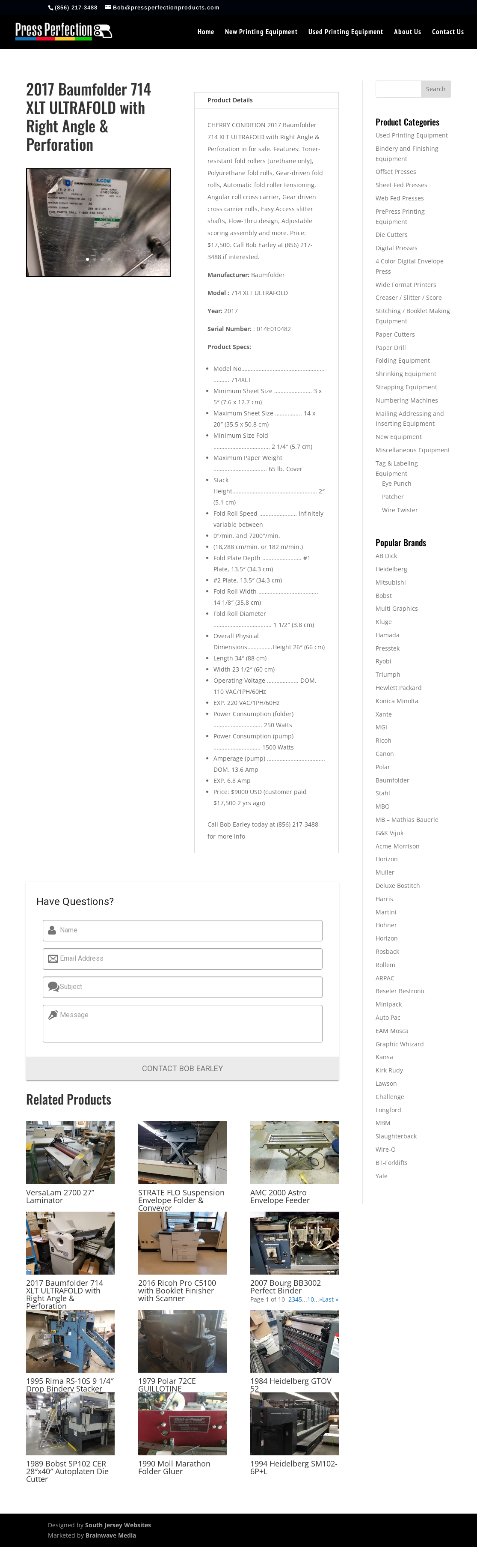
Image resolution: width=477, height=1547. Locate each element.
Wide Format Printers (406, 285)
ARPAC (385, 978)
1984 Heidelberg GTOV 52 (291, 1385)
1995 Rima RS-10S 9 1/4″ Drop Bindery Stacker (69, 1385)
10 (310, 1299)
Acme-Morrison (398, 846)
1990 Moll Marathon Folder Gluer (174, 1467)
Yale (382, 1176)
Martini (386, 912)
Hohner (386, 925)
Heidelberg (391, 569)
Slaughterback (396, 1136)
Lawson (386, 1083)
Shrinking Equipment (406, 374)
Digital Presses (397, 248)
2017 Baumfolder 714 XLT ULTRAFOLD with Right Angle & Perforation (64, 1294)
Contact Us (448, 32)
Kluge (384, 622)
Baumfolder (392, 780)
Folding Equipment (403, 360)
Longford (388, 1110)
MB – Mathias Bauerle (407, 819)
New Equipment (399, 437)
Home (206, 32)
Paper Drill (391, 347)
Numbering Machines (407, 400)
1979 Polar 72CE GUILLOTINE (167, 1385)
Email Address (79, 958)
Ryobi (383, 661)
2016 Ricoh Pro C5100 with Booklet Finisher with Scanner (177, 1290)
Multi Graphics (397, 608)
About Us (407, 32)
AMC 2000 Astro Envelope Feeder (280, 1196)
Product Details (230, 100)
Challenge (390, 1097)
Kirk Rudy (389, 1070)
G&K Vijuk (389, 833)
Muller (385, 872)
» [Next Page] (320, 1299)
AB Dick (386, 556)
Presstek (388, 648)
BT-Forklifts (392, 1163)
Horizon (387, 859)
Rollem (385, 965)
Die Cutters (392, 234)
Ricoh (383, 740)
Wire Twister (400, 510)
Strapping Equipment (406, 387)
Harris (384, 899)
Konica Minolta (397, 701)
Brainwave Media (111, 1535)
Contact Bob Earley (182, 1068)
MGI (381, 727)
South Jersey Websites (118, 1525)
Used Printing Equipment (345, 32)
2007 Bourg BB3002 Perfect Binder (285, 1287)
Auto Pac (388, 1017)
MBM (383, 1123)
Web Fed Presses (400, 198)
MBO (383, 806)
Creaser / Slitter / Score (409, 297)
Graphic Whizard (400, 1044)
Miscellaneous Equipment (413, 450)
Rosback (387, 951)
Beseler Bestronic (401, 991)
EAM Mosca (392, 1031)
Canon (385, 754)
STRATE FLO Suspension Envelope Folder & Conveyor (181, 1200)
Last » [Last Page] (330, 1299)
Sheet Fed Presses (401, 185)
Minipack (389, 1004)
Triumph (388, 674)
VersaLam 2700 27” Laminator (60, 1196)
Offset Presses (396, 171)
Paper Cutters (395, 334)
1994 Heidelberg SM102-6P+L (294, 1467)
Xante (384, 714)
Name (65, 930)
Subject (68, 987)
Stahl (383, 793)
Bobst (384, 595)
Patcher (393, 497)
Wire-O (386, 1149)
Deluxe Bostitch (398, 885)
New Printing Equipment (261, 32)
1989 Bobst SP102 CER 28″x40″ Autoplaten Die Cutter (67, 1471)
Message (71, 1015)
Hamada (388, 635)
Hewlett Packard (399, 688)
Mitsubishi (391, 582)
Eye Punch (397, 483)
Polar (383, 767)
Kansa (384, 1057)
